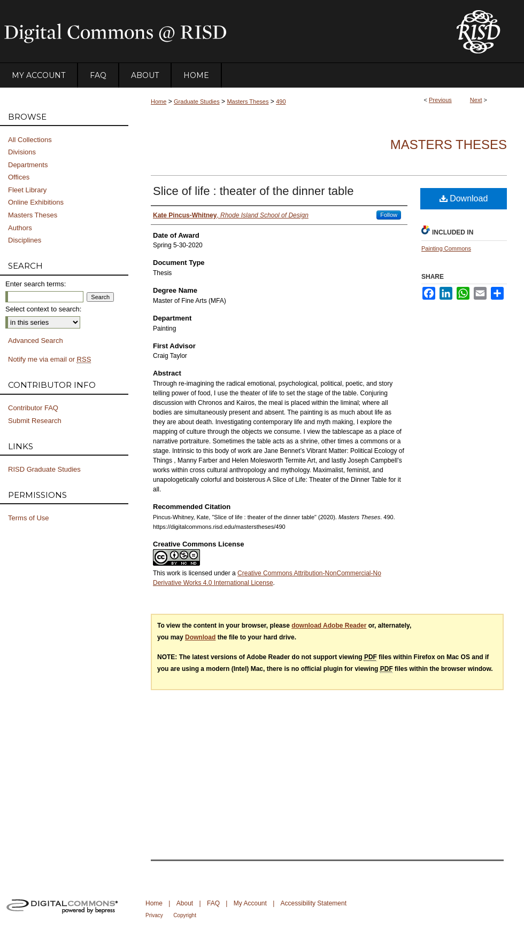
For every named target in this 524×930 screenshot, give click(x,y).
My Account (250, 903)
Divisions (22, 152)
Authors (20, 228)
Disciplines (24, 240)
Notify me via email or (49, 359)
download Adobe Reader (328, 625)
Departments (28, 165)
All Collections (30, 140)
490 (281, 101)
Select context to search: (43, 309)
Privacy (154, 915)
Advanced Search (35, 341)
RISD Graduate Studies (44, 469)
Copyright (184, 915)
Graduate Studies (197, 101)
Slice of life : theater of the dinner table (253, 191)
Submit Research (34, 421)
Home (158, 101)
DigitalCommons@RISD (219, 31)
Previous (440, 100)
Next (476, 100)
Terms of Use (28, 518)
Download (464, 198)
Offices (18, 177)
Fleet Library (27, 190)
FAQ (213, 903)
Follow (388, 215)
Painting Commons (446, 248)
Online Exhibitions (36, 202)
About (184, 903)
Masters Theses (247, 101)
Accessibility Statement (313, 903)
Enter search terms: (35, 284)
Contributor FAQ (33, 408)
